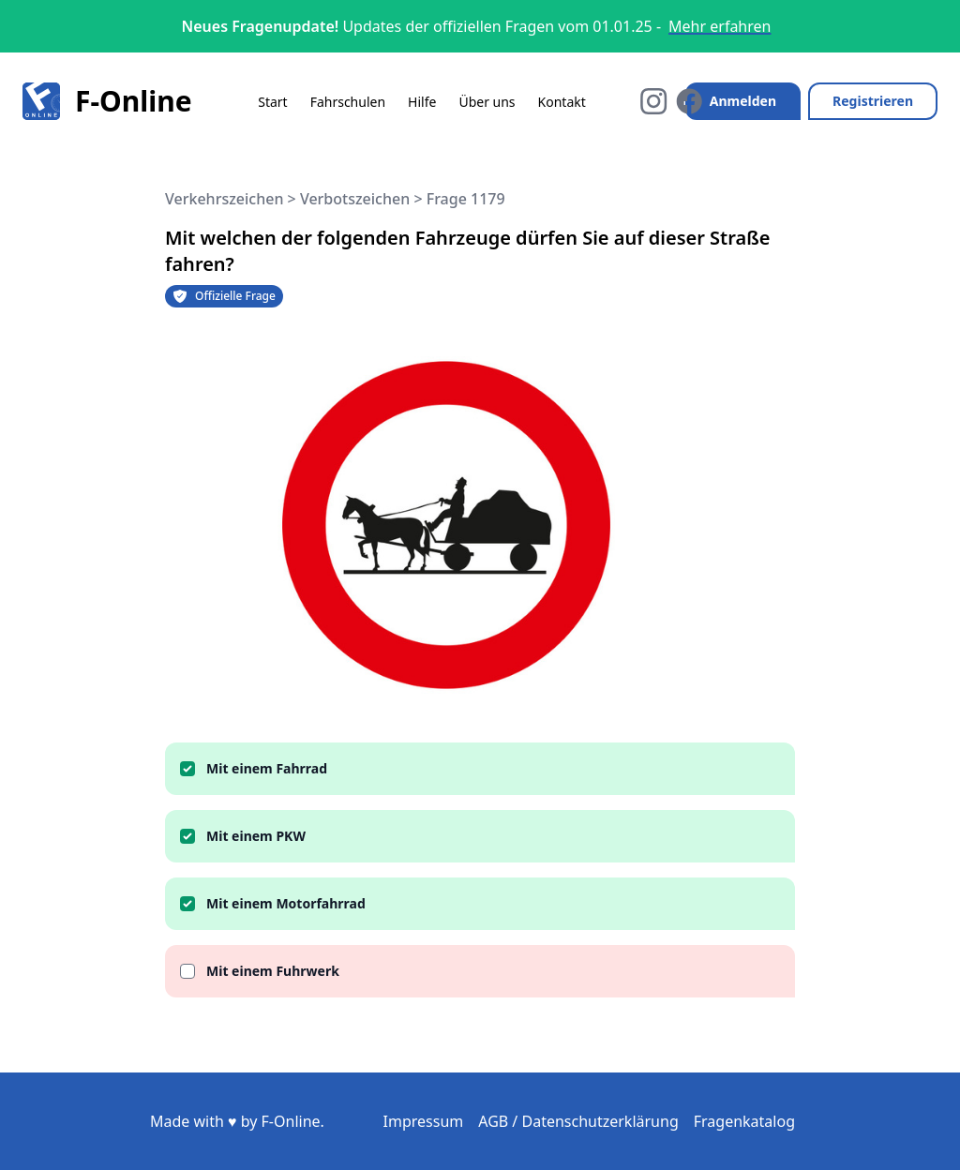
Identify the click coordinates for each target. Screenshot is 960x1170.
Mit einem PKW (256, 836)
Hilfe (422, 102)
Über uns (486, 102)
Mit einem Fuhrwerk (272, 971)
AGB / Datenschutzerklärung (578, 1121)
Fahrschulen (347, 102)
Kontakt (562, 102)
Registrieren (872, 101)
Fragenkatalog (744, 1121)
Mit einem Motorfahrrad (286, 903)
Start (272, 102)
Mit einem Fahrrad (266, 768)
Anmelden (743, 101)
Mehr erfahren (719, 26)
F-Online (107, 101)
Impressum (423, 1121)
